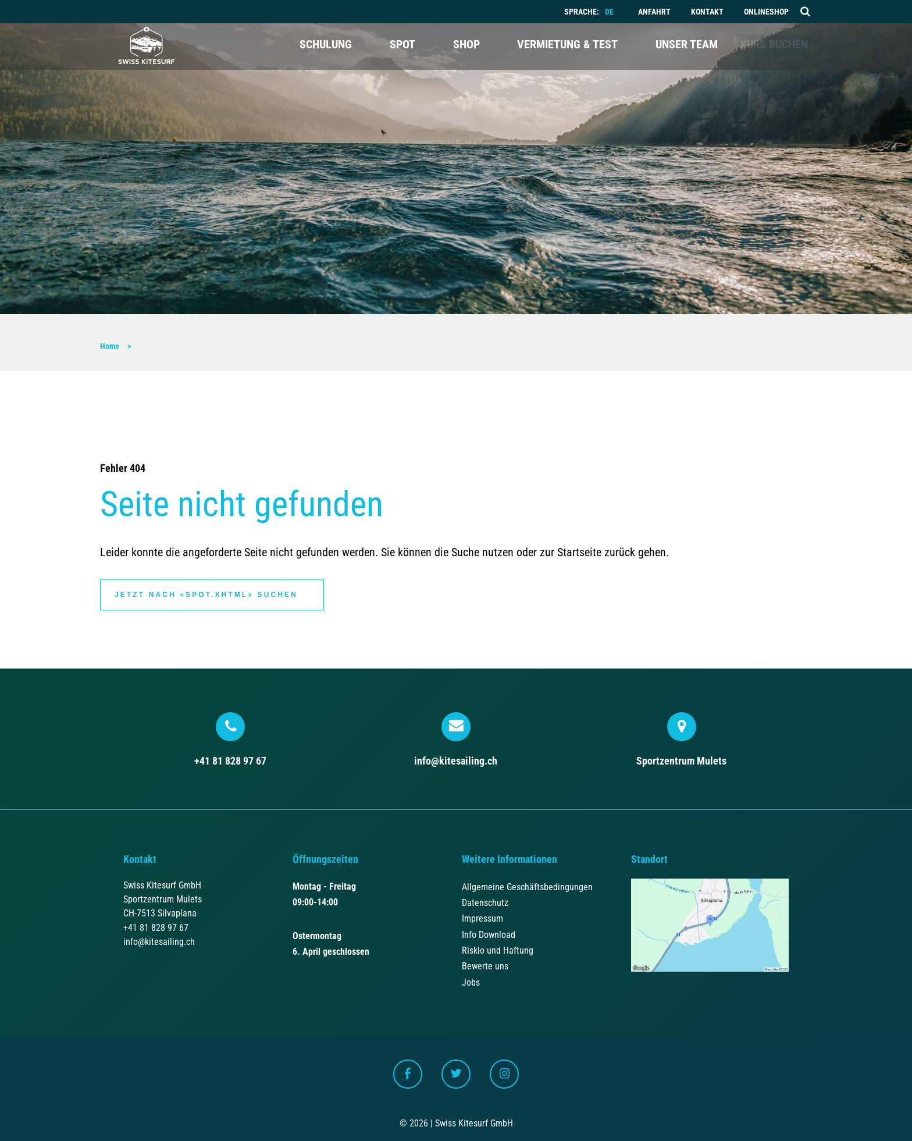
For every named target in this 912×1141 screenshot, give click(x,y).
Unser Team (666, 47)
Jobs (471, 980)
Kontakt (707, 12)
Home (109, 346)
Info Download (488, 933)
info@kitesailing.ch (455, 737)
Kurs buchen (765, 47)
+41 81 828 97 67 (230, 737)
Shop (455, 47)
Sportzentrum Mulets (681, 737)
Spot (396, 47)
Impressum (482, 917)
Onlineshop (766, 12)
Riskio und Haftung (497, 949)
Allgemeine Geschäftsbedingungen (527, 885)
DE (609, 12)
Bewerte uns (485, 965)
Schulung (325, 47)
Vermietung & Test (551, 47)
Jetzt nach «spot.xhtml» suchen (206, 594)
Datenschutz (485, 901)
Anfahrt (654, 12)
